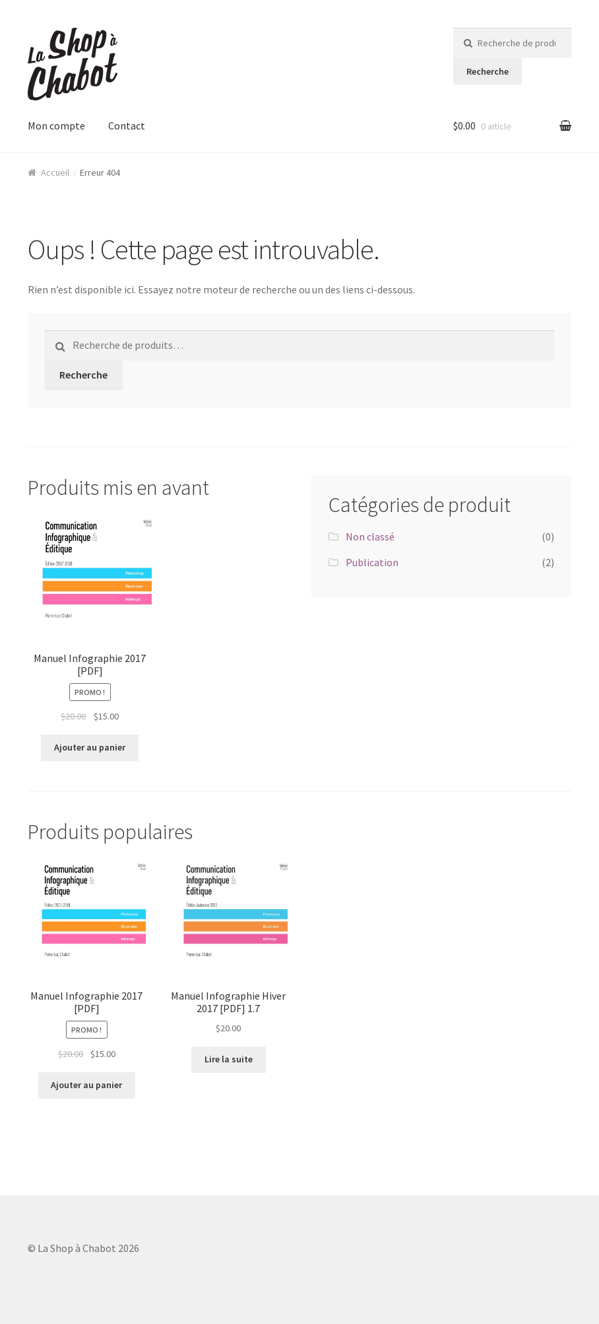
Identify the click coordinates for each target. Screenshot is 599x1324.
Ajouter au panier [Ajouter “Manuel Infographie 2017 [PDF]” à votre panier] (89, 747)
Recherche (487, 71)
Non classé (370, 536)
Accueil (55, 172)
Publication (372, 562)
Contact (126, 125)
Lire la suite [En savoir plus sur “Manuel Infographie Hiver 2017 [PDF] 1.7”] (229, 1059)
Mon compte (56, 125)
